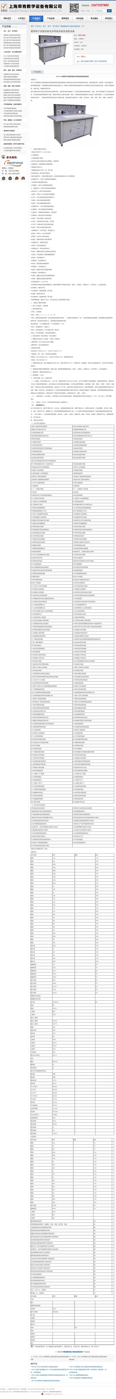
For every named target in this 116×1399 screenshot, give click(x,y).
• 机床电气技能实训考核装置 (12, 48)
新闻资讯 (65, 19)
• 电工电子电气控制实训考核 (12, 37)
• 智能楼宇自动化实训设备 (11, 74)
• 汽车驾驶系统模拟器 (9, 108)
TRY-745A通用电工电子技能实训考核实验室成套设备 (86, 1367)
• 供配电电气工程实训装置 (11, 63)
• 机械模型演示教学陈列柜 (11, 90)
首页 (32, 26)
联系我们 (109, 19)
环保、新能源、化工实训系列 (13, 120)
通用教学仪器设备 (9, 131)
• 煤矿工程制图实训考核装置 (12, 100)
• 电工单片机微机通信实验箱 (12, 45)
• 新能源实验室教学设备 (10, 126)
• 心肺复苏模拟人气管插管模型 (12, 148)
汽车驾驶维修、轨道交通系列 (13, 104)
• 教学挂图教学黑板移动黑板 (12, 140)
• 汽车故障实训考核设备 (10, 113)
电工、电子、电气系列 (11, 31)
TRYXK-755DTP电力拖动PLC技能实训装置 (44, 1367)
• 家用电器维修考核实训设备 (12, 79)
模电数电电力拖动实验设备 (70, 26)
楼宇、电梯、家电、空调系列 (13, 70)
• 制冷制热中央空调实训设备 (12, 82)
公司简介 (22, 19)
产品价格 (51, 19)
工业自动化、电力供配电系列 (13, 52)
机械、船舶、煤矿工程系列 (12, 86)
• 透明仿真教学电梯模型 (10, 77)
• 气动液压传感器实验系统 (11, 66)
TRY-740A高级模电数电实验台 (79, 1375)
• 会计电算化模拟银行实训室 (12, 135)
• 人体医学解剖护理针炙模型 (12, 150)
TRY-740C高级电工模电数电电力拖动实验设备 (45, 1380)
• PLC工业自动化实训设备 (11, 56)
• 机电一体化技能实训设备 (11, 61)
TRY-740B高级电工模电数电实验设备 (81, 1378)
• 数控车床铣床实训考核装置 (12, 98)
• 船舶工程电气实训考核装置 (12, 95)
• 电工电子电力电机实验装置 (12, 40)
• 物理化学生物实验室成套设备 (12, 137)
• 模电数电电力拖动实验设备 (12, 43)
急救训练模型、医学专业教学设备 (14, 144)
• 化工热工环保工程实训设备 (12, 124)
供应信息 (80, 19)
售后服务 (94, 19)
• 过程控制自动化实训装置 (11, 58)
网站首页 (7, 19)
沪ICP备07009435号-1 (55, 1392)
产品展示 (36, 19)
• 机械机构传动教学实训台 (11, 92)
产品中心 (38, 26)
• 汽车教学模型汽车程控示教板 (12, 111)
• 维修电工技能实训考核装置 (12, 35)
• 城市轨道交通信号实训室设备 (12, 116)
